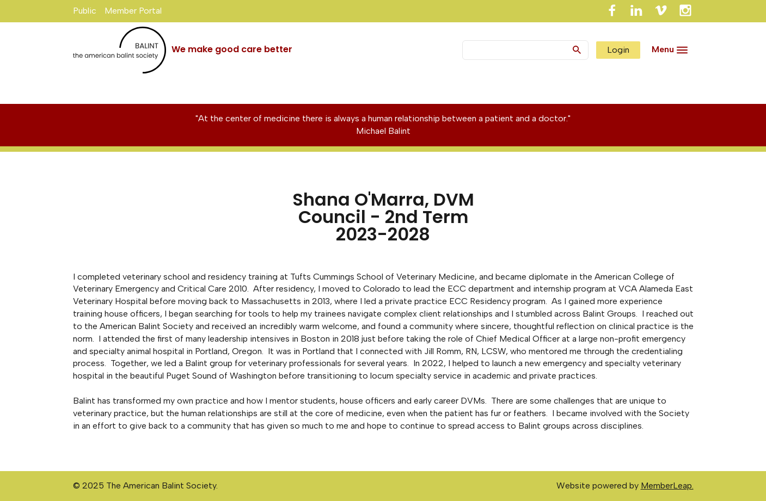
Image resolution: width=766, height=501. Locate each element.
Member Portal (133, 10)
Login (618, 50)
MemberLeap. (667, 485)
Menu (663, 49)
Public (84, 10)
